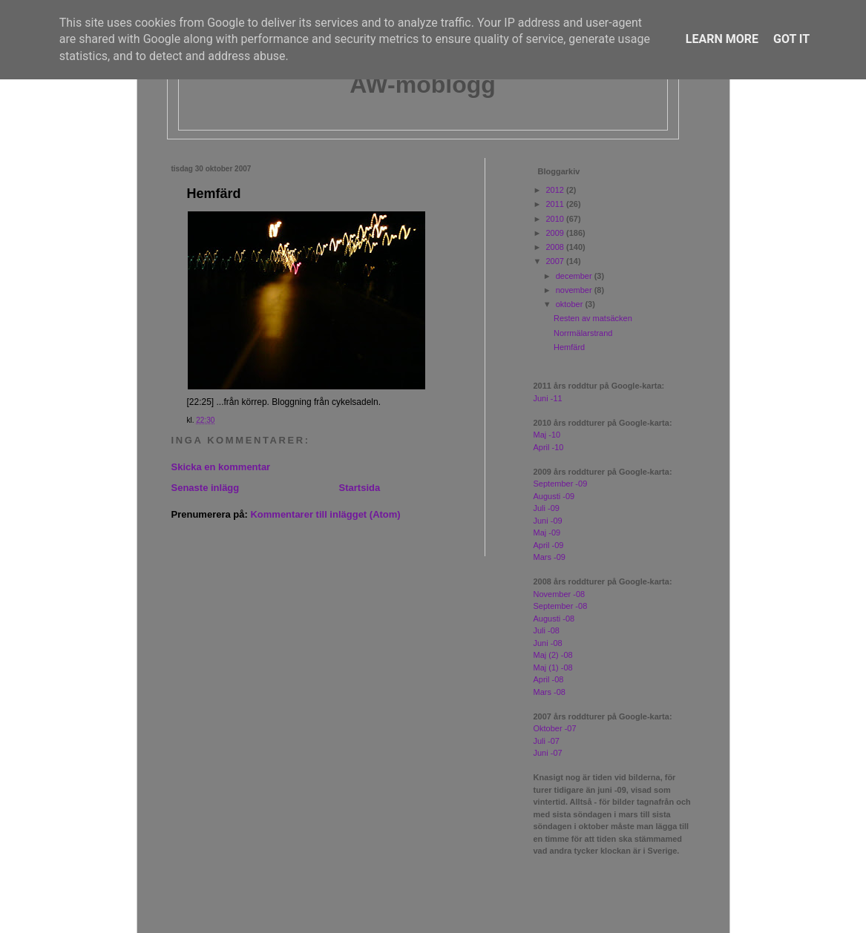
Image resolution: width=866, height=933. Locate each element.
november (575, 290)
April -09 (549, 545)
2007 (556, 261)
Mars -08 (549, 692)
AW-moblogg (423, 84)
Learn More (722, 39)
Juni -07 (548, 752)
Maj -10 (547, 434)
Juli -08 (547, 630)
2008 (556, 247)
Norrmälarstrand (583, 333)
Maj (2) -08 (553, 654)
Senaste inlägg (205, 487)
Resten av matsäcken (593, 318)
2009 (556, 232)
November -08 (559, 594)
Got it (791, 39)
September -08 (561, 605)
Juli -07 (547, 740)
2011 (556, 204)
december (575, 275)
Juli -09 (547, 508)
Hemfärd (214, 193)
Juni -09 (548, 520)
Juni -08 (548, 643)
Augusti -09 (554, 496)
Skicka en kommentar (221, 466)
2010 (556, 218)
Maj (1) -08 (553, 667)
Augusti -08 (554, 618)
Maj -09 (547, 532)
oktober (570, 304)
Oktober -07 (555, 728)
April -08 (549, 679)
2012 (556, 189)
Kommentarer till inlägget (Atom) (325, 514)
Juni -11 (548, 398)
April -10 (549, 447)
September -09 (561, 483)
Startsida (360, 487)
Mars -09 (549, 557)
